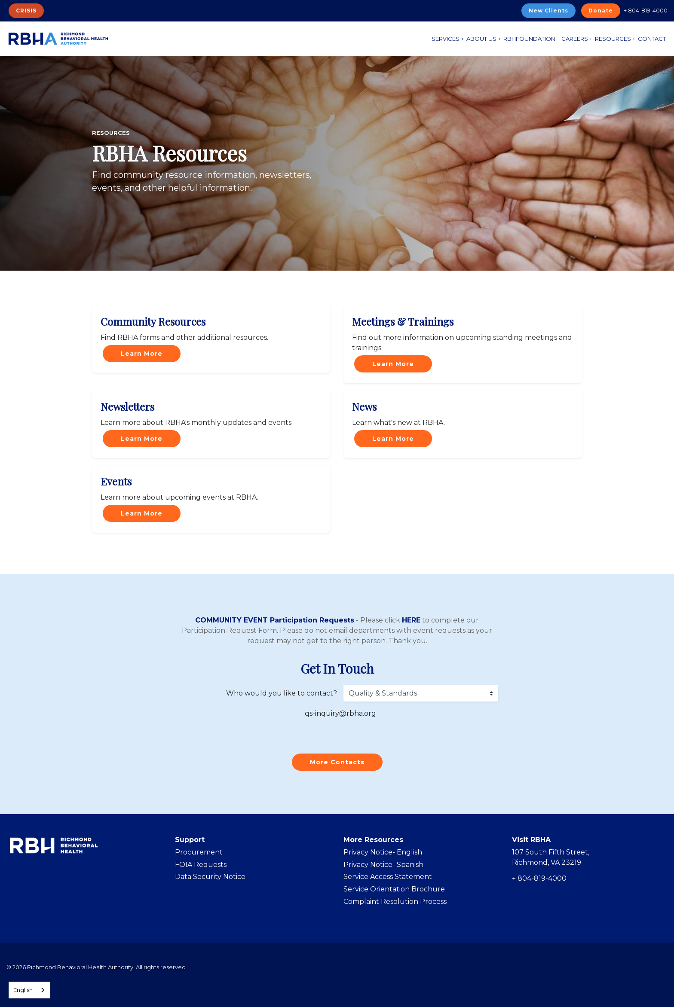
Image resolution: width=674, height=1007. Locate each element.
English (23, 989)
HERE (411, 620)
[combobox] (29, 990)
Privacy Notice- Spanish (383, 865)
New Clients (548, 10)
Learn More (141, 353)
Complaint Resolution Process (395, 901)
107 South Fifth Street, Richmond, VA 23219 (550, 857)
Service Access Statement (387, 877)
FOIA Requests (201, 865)
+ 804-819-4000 (646, 10)
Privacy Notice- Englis (380, 852)
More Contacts (337, 762)
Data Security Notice (210, 877)
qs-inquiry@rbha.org (340, 713)
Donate (600, 10)
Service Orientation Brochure (394, 889)
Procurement (199, 852)
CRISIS (26, 10)
